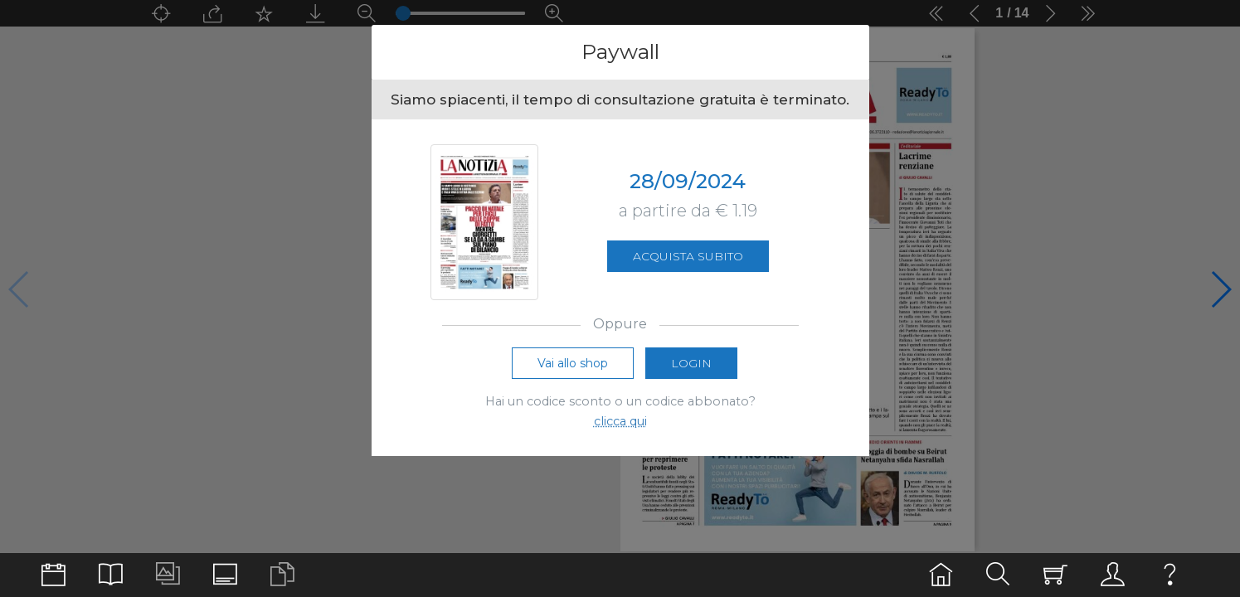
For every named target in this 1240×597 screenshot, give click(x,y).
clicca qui (620, 421)
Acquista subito (688, 256)
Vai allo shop (572, 363)
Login (691, 363)
